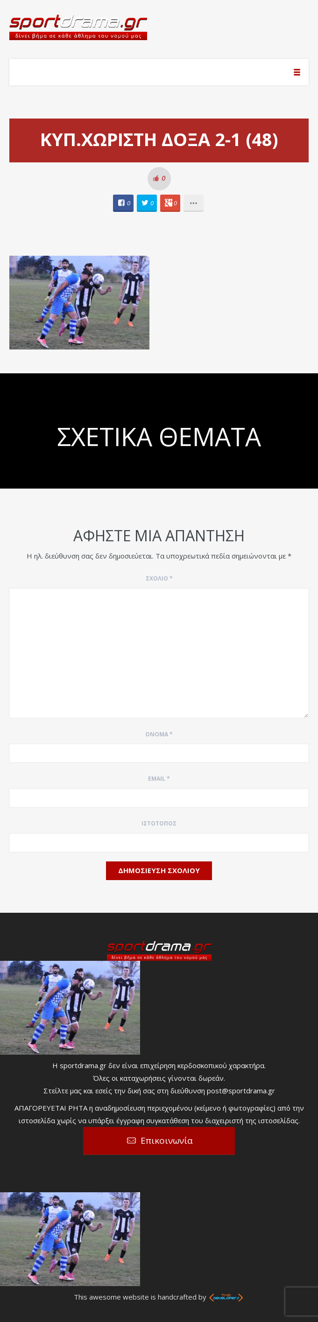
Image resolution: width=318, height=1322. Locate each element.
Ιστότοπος (159, 823)
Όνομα (159, 734)
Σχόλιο (159, 578)
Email (159, 779)
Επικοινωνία (167, 1140)
